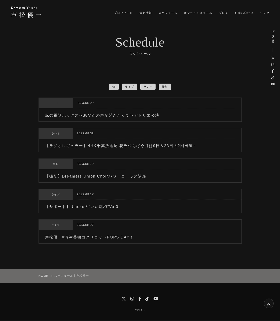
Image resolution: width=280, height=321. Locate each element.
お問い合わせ (244, 13)
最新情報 (145, 13)
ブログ (223, 13)
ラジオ (148, 86)
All (113, 86)
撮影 (166, 86)
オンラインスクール (198, 13)
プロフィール (123, 13)
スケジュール (167, 13)
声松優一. (141, 311)
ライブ (129, 86)
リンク (264, 13)
